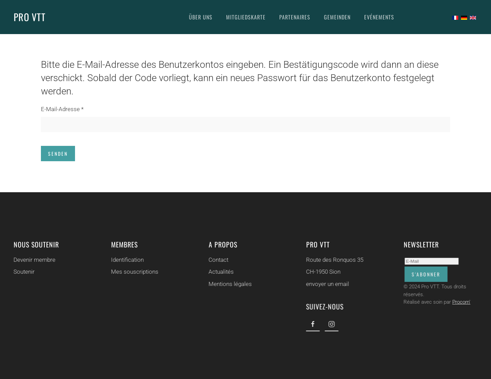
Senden (58, 153)
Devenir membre (34, 259)
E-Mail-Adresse (62, 109)
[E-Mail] (431, 261)
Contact (218, 259)
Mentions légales (229, 284)
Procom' (461, 302)
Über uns (200, 17)
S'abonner (425, 274)
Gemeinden (337, 17)
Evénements (379, 17)
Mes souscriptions (134, 271)
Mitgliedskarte (246, 17)
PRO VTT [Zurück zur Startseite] (30, 17)
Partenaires (294, 17)
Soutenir (23, 271)
